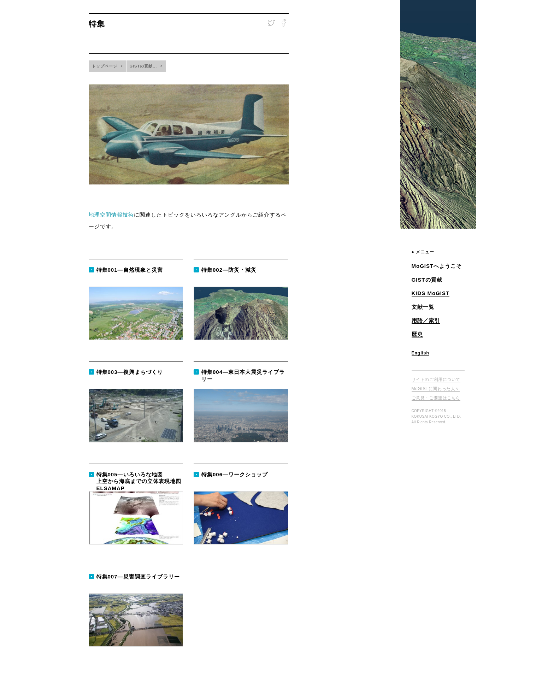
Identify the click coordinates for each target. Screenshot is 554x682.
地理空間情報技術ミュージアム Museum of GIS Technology (438, 71)
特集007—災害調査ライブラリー (138, 577)
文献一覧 (423, 307)
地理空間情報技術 (111, 215)
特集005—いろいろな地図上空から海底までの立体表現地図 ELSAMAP (138, 481)
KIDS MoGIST (431, 293)
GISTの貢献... (143, 66)
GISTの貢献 (427, 280)
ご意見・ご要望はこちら (436, 397)
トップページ (104, 66)
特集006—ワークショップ (234, 474)
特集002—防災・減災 (229, 270)
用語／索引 (426, 320)
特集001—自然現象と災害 (129, 270)
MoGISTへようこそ (437, 266)
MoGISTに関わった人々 (436, 388)
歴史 (417, 334)
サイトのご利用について (436, 379)
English (420, 353)
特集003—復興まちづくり (129, 372)
